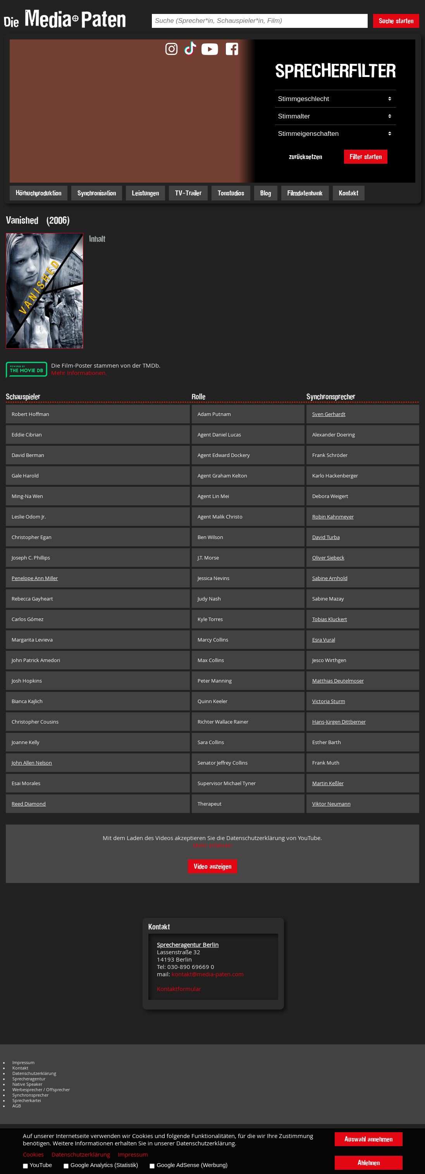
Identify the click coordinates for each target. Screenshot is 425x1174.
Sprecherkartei (26, 1100)
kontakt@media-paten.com (208, 974)
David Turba (326, 537)
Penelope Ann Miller (35, 578)
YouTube (41, 1165)
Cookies (33, 1154)
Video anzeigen (212, 866)
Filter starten (366, 156)
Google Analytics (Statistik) (104, 1165)
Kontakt (348, 193)
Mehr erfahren (212, 845)
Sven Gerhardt (329, 414)
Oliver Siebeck (328, 557)
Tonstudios (231, 193)
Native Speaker (27, 1084)
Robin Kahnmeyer (333, 516)
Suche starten (396, 21)
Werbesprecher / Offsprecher (41, 1089)
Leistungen (145, 193)
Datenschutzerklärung (34, 1073)
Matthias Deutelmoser (338, 680)
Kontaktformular (179, 989)
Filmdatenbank (305, 193)
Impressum (23, 1062)
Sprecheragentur (28, 1079)
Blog (265, 193)
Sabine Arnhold (330, 578)
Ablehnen (369, 1162)
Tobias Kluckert (329, 619)
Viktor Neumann (331, 803)
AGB (16, 1106)
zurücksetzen (305, 156)
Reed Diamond (29, 803)
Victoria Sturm (328, 701)
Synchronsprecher (30, 1095)
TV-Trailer (188, 193)
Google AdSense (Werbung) (192, 1165)
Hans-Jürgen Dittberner (339, 721)
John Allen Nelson (32, 762)
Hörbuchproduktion (38, 193)
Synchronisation (96, 193)
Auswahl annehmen (368, 1139)
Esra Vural (323, 639)
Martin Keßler (328, 783)
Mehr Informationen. (79, 373)
